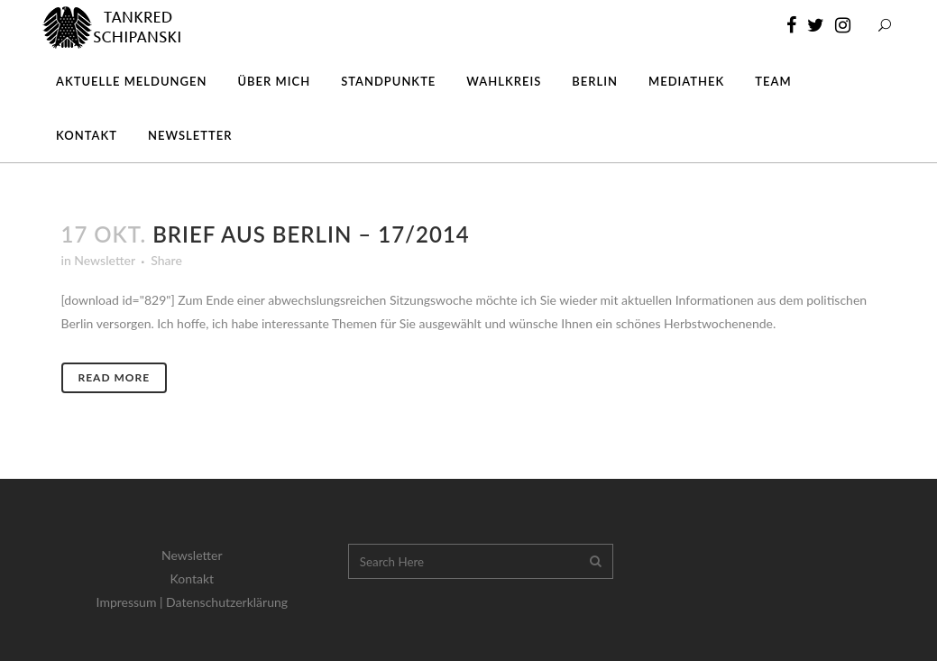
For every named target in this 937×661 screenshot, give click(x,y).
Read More (114, 377)
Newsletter (104, 260)
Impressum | (131, 602)
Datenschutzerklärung (227, 602)
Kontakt (192, 578)
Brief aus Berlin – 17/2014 (311, 234)
